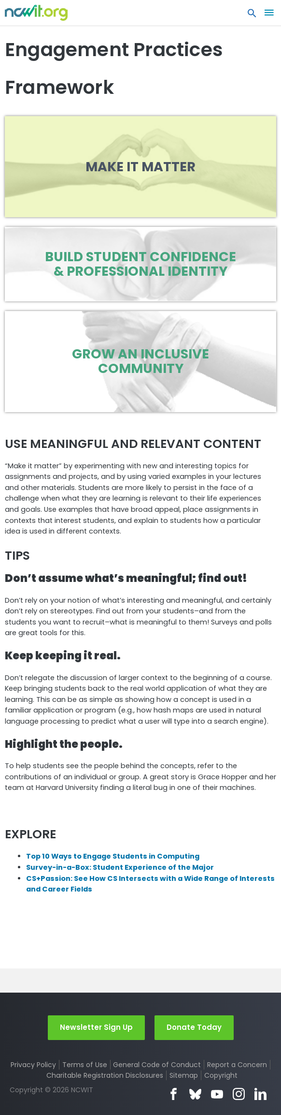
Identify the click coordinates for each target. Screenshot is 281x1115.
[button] (252, 15)
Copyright (221, 1075)
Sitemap (183, 1075)
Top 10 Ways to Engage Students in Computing (112, 856)
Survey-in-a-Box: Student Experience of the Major (120, 867)
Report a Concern (237, 1065)
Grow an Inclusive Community (140, 361)
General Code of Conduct (157, 1065)
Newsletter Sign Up (96, 1027)
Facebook (174, 1094)
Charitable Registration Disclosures (104, 1075)
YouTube (217, 1094)
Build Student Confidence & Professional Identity (140, 264)
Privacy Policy (33, 1065)
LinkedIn (260, 1094)
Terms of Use (84, 1065)
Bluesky (195, 1094)
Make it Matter (140, 167)
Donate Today (194, 1027)
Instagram (239, 1094)
